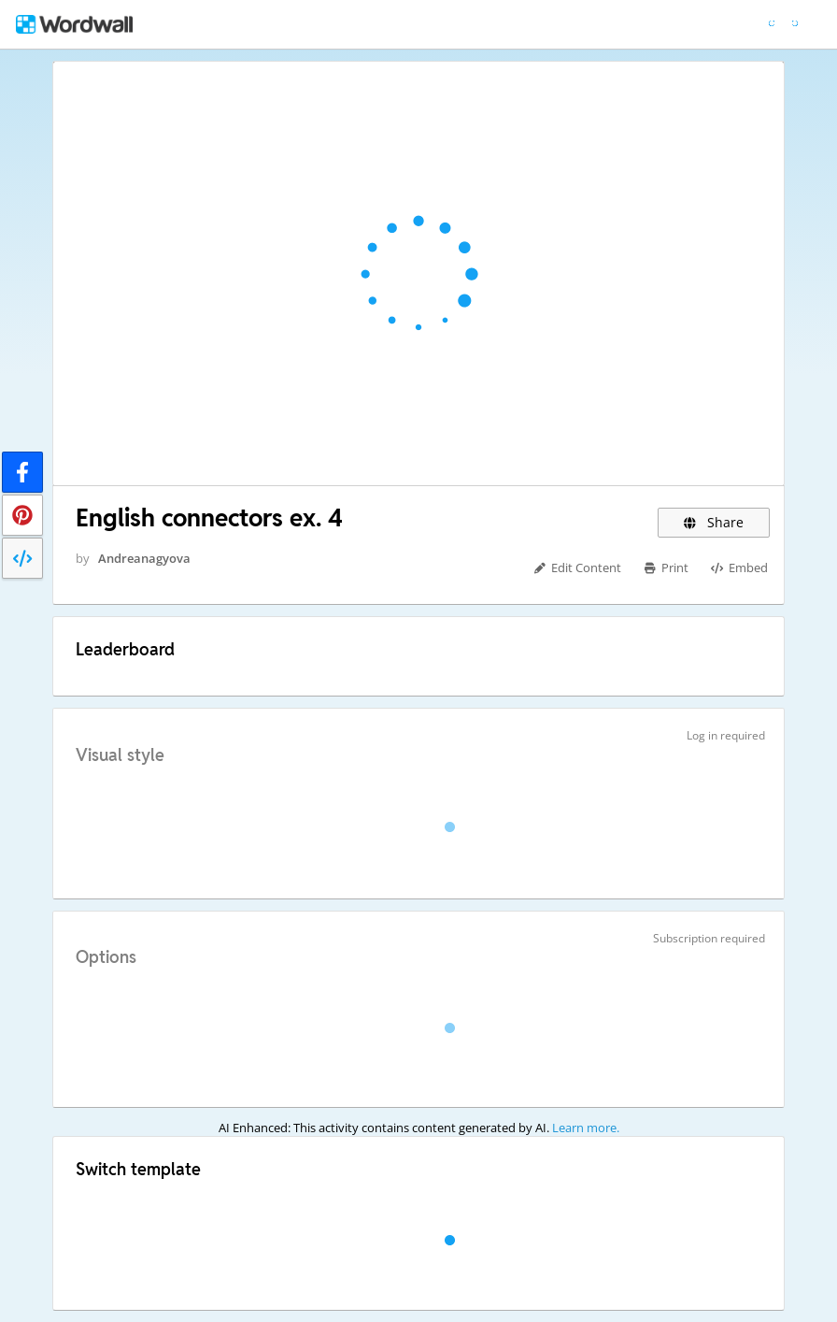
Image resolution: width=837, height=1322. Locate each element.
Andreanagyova (144, 558)
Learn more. (585, 1127)
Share (714, 522)
